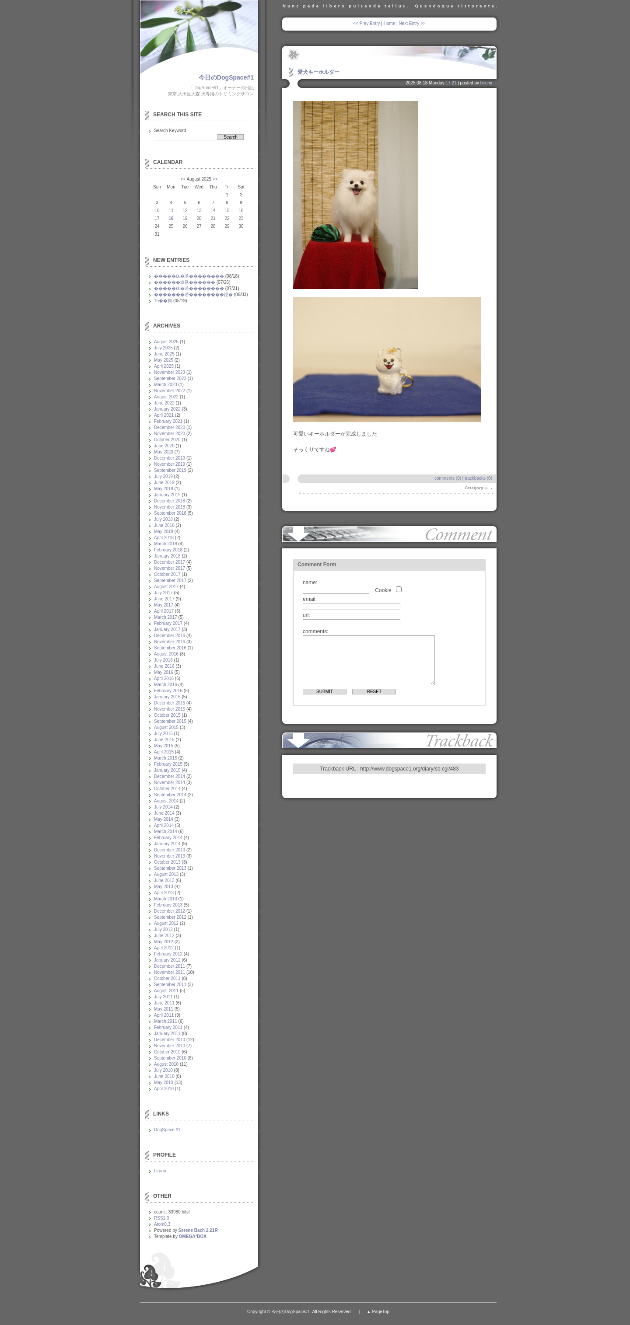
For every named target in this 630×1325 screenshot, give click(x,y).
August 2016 (166, 654)
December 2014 (169, 776)
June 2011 (164, 1003)
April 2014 (164, 825)
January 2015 (167, 770)
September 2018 (170, 513)
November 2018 (169, 507)
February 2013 (168, 905)
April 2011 (164, 1015)
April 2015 (164, 752)
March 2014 (165, 831)
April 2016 (164, 678)
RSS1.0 (161, 1218)
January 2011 (167, 1033)
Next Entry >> (412, 23)
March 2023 (165, 384)
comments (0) (447, 478)
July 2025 (163, 347)
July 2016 (163, 660)
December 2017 (169, 562)
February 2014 (168, 837)
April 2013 (164, 892)
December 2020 (169, 427)
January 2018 (167, 556)
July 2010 (163, 1070)
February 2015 (168, 764)
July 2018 (163, 519)
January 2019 (167, 494)
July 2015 (163, 733)
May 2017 (163, 605)
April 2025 (164, 366)
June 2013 (164, 880)
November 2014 (169, 782)
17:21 (450, 82)
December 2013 (169, 849)
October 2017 (167, 574)
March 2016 (165, 684)
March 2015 (165, 758)
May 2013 (163, 886)
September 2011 (170, 984)
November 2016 (169, 641)
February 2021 (168, 421)
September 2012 (170, 917)
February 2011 (168, 1027)
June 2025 (164, 354)
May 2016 (163, 672)
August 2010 (166, 1064)
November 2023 (169, 372)
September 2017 (170, 580)
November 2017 (169, 568)
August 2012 (166, 923)
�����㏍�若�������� (189, 276)
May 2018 (163, 531)
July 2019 (163, 476)
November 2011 (169, 972)
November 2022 (169, 390)
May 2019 (163, 488)
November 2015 (169, 709)
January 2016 (167, 696)
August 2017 (166, 586)
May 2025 (163, 360)
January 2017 (167, 629)
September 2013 (170, 868)
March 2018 (165, 543)
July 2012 (163, 929)
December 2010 (169, 1039)
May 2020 (163, 452)
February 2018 (168, 549)
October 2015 (167, 715)
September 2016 (170, 647)
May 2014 (163, 819)
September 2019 (170, 470)
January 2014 (167, 843)
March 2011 (165, 1021)
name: (310, 582)
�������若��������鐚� (193, 294)
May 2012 (163, 941)
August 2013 (166, 874)
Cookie (383, 590)
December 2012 (169, 911)
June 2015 (164, 739)
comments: (316, 631)
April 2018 (164, 537)
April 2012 (164, 947)
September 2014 (170, 794)
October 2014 (167, 788)
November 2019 (169, 464)
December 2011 (169, 966)
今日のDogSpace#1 (226, 77)
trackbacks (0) (478, 478)
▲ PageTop (378, 1311)
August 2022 (166, 396)
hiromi (486, 82)
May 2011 (163, 1009)
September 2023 (170, 378)
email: (310, 599)
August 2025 (166, 341)
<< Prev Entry (366, 23)
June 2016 (164, 666)
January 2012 (167, 960)
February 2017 (168, 623)
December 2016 (169, 635)
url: (306, 615)
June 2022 (164, 403)
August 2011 (166, 990)
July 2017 (163, 592)
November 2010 (169, 1045)
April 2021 (164, 415)
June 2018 (164, 525)
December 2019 (169, 458)
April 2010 (164, 1088)
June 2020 (164, 445)
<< (183, 179)
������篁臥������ (184, 282)
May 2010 (163, 1082)
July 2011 (163, 996)
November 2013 (169, 856)
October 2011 (167, 978)
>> (215, 179)
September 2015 (170, 721)
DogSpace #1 (167, 1129)
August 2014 (166, 800)
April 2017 (164, 611)
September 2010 (170, 1058)
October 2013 (167, 862)
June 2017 (164, 598)
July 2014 (163, 807)
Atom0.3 (162, 1224)
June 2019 (164, 482)
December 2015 (169, 703)
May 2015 (163, 745)
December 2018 (169, 501)
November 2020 (169, 433)
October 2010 (167, 1052)
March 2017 (165, 617)
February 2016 (168, 690)
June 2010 (164, 1076)
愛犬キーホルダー (319, 72)
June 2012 (164, 935)
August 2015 (166, 727)
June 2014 (164, 813)
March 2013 (165, 898)
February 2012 (168, 954)
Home (390, 23)
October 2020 (167, 439)
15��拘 (163, 300)
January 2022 (167, 409)
